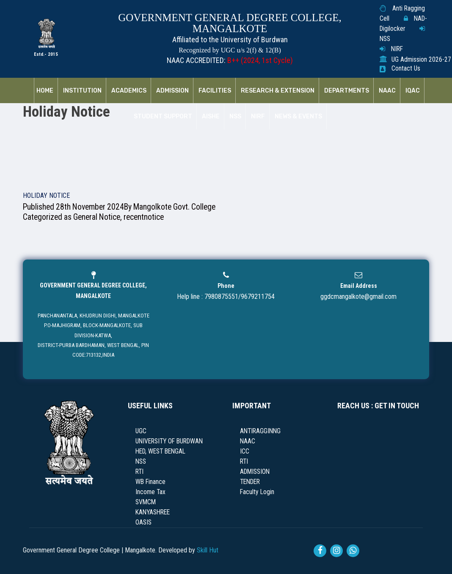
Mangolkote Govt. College (174, 207)
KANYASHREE (152, 512)
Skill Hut (207, 550)
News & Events (298, 117)
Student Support (163, 117)
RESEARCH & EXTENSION (277, 91)
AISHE (211, 117)
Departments (346, 91)
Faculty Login (257, 492)
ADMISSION (255, 472)
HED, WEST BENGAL (160, 451)
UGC (140, 431)
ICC (244, 451)
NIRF (397, 49)
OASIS (143, 522)
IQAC (412, 91)
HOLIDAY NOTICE (46, 195)
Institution (82, 91)
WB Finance (150, 482)
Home (44, 91)
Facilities (214, 91)
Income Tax (150, 492)
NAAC (387, 91)
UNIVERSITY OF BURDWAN (169, 441)
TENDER (250, 482)
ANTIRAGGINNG (260, 431)
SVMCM (145, 502)
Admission (172, 91)
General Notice (96, 217)
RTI (139, 472)
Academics (128, 91)
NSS (385, 39)
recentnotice (144, 217)
